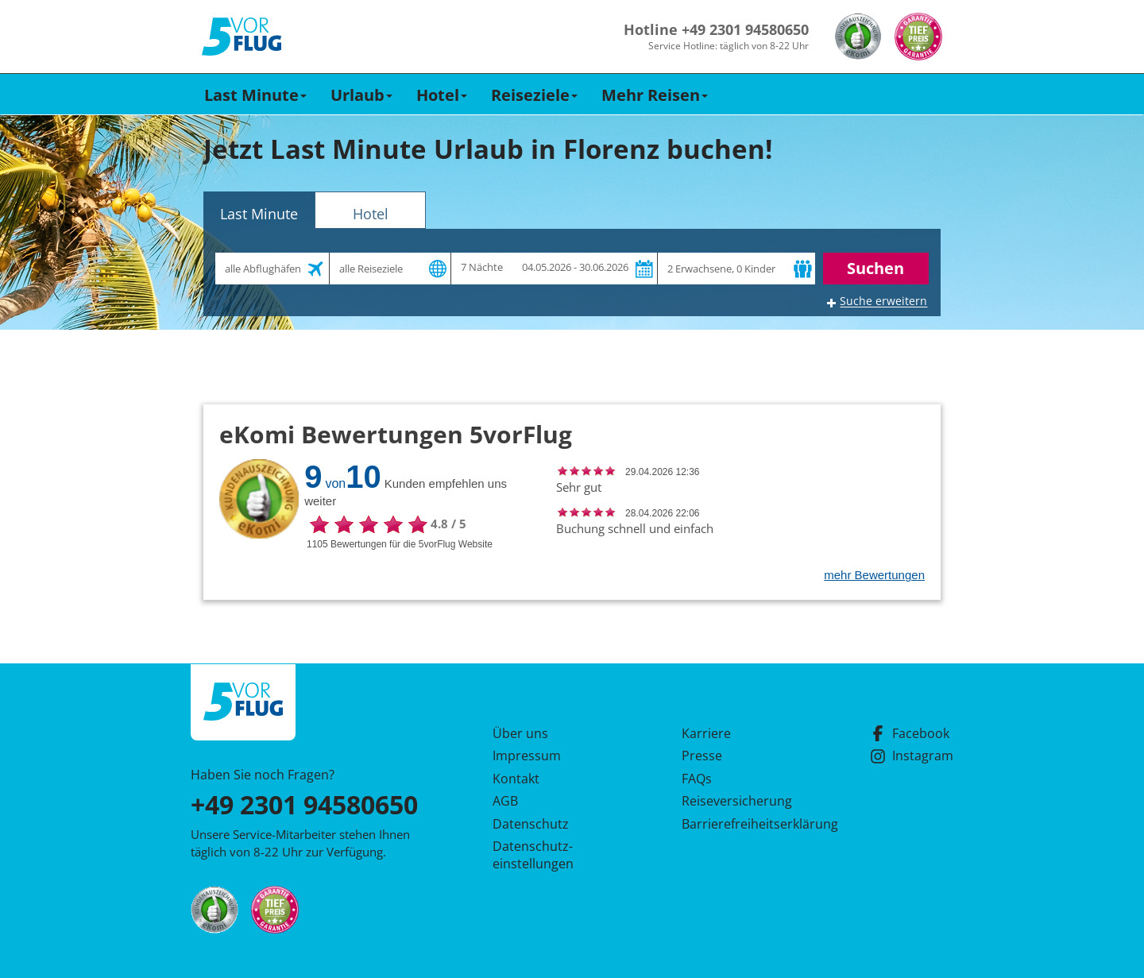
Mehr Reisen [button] (654, 95)
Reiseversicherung (737, 801)
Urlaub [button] (361, 95)
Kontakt (516, 778)
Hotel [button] (441, 95)
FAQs (697, 778)
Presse (702, 755)
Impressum (527, 755)
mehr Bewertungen (874, 575)
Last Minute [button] (255, 95)
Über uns (520, 733)
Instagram (911, 755)
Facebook (909, 733)
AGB (505, 801)
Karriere (706, 733)
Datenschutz (531, 824)
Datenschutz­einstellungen (533, 854)
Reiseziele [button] (534, 95)
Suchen (875, 268)
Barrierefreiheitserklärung (741, 824)
